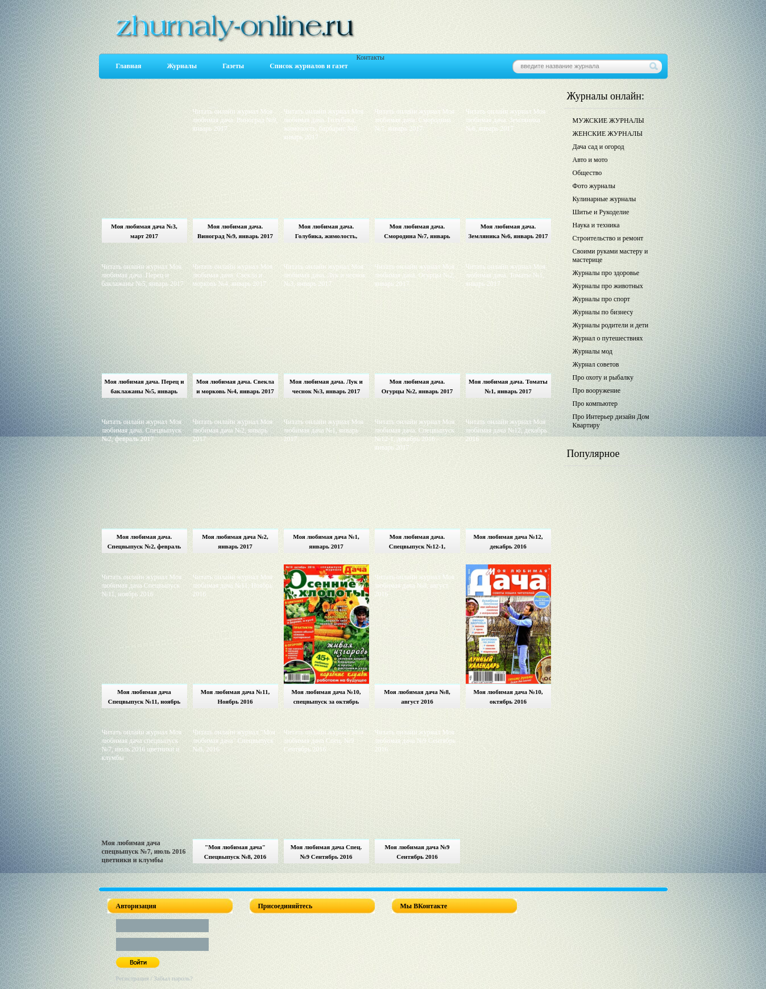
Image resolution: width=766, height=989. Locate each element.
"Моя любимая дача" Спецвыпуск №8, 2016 (235, 851)
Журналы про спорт (601, 299)
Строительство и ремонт (608, 238)
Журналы (182, 66)
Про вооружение (597, 390)
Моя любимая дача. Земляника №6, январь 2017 (508, 231)
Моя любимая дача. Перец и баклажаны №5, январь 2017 (144, 388)
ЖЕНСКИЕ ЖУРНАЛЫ (608, 134)
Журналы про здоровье (606, 273)
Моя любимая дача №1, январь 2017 (326, 541)
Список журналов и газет (308, 66)
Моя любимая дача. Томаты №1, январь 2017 (508, 386)
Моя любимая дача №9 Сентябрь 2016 (417, 851)
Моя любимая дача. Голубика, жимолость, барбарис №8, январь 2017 (326, 233)
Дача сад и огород (598, 147)
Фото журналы (594, 186)
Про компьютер (595, 404)
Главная (129, 66)
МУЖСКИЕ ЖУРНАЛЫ (608, 120)
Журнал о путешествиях (608, 338)
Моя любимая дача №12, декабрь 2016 (508, 541)
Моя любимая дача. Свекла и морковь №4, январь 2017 (235, 386)
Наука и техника (596, 225)
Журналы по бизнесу (603, 312)
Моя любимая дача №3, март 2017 (144, 231)
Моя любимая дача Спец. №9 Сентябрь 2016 (326, 851)
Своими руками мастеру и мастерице (610, 255)
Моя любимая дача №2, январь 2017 (235, 541)
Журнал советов (596, 364)
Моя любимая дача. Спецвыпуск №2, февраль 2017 (144, 543)
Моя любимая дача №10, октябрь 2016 (508, 696)
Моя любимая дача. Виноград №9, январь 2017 (235, 231)
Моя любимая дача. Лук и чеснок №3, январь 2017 (326, 386)
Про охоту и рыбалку (603, 377)
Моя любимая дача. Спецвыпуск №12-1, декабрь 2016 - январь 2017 (417, 543)
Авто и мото (590, 160)
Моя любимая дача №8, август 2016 (417, 696)
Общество (587, 173)
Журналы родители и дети (611, 325)
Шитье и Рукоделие (601, 212)
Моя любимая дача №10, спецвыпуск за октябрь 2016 (326, 698)
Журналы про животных (608, 286)
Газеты (233, 66)
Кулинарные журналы (604, 199)
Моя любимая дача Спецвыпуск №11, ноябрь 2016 (144, 698)
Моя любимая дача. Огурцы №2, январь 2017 (417, 386)
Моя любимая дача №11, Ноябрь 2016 (235, 696)
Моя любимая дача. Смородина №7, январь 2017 (417, 233)
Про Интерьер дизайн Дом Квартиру (611, 421)
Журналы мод (592, 351)
